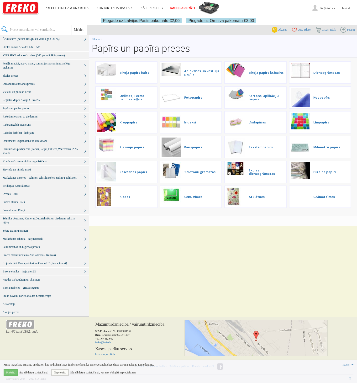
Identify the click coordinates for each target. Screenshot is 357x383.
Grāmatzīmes (324, 197)
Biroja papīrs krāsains (266, 72)
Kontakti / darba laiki (115, 8)
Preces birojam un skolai (67, 8)
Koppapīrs (321, 97)
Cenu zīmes (193, 197)
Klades (125, 197)
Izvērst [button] (347, 364)
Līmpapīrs (321, 122)
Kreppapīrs (128, 122)
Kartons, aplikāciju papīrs (264, 97)
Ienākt (346, 8)
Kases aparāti (182, 8)
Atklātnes (257, 197)
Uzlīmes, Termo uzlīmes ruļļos (132, 97)
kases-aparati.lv (105, 354)
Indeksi (190, 122)
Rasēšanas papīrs (133, 172)
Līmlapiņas (257, 122)
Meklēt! (79, 30)
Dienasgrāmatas (326, 72)
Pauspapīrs (193, 147)
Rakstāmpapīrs (261, 147)
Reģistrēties (327, 8)
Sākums (96, 38)
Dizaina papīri (324, 172)
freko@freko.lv (103, 342)
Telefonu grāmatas (199, 172)
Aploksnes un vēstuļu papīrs (201, 72)
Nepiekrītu (60, 372)
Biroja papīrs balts (134, 72)
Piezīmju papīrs (132, 147)
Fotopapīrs (193, 97)
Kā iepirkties (152, 8)
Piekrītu (10, 372)
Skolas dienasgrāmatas (262, 172)
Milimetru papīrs (326, 147)
